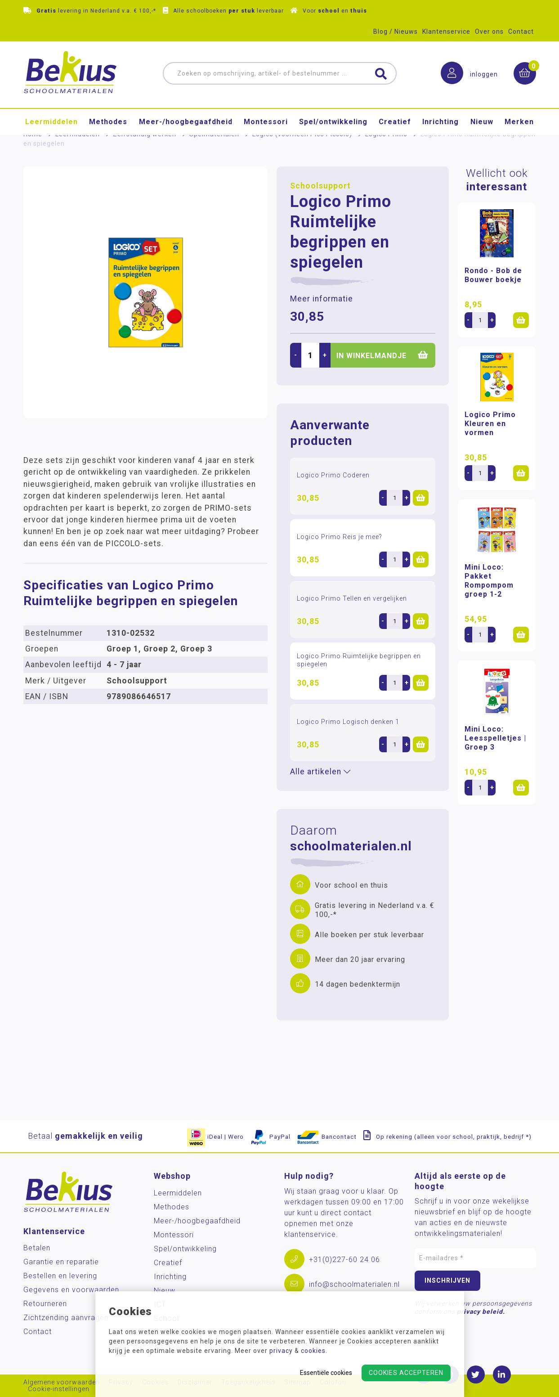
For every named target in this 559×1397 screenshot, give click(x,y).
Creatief (395, 121)
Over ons (489, 31)
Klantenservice (446, 31)
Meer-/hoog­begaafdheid (186, 121)
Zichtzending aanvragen (65, 1317)
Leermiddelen (51, 121)
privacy (281, 1350)
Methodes (108, 121)
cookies (313, 1350)
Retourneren (45, 1303)
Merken (519, 121)
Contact (521, 31)
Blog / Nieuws (395, 31)
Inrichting (440, 121)
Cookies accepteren (406, 1372)
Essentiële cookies (326, 1372)
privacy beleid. (481, 1311)
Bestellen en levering (60, 1275)
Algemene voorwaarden (61, 1382)
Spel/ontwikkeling (333, 121)
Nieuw (481, 121)
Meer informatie (321, 298)
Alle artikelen (320, 771)
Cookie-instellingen (58, 1389)
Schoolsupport (320, 185)
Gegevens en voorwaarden (71, 1289)
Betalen (36, 1248)
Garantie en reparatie (61, 1262)
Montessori (266, 121)
